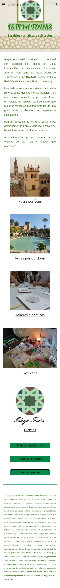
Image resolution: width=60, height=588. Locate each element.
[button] (4, 4)
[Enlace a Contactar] (29, 459)
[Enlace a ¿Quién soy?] (29, 445)
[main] (30, 26)
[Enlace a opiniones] (29, 472)
